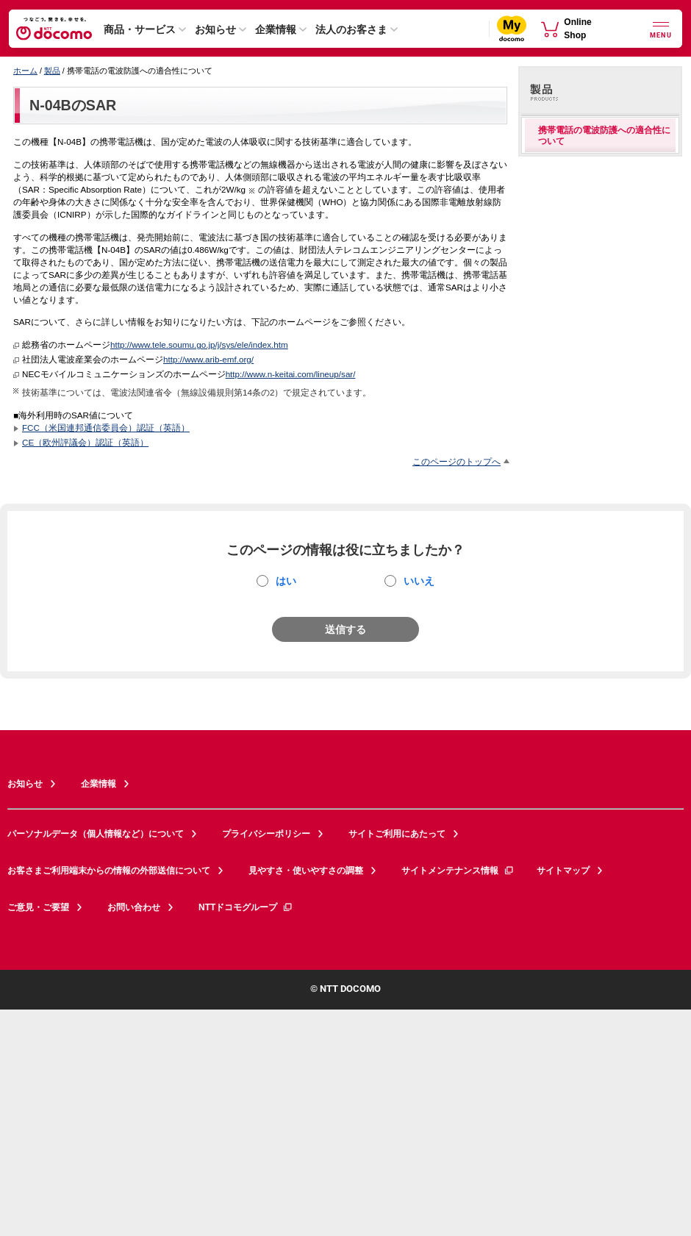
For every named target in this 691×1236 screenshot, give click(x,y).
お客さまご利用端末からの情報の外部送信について (108, 870)
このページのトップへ (456, 461)
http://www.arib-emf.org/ (208, 359)
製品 (52, 70)
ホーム (25, 70)
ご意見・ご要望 (38, 907)
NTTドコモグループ (245, 907)
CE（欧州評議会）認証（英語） (85, 442)
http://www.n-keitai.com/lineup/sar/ (291, 374)
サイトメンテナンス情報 (458, 870)
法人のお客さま (351, 29)
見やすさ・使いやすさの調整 (305, 870)
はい (286, 581)
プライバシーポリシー (266, 834)
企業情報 (275, 29)
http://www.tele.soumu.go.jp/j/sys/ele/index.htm (199, 344)
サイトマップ (563, 870)
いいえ (419, 581)
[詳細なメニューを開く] (661, 28)
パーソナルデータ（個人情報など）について (95, 834)
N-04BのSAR (72, 105)
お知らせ (215, 29)
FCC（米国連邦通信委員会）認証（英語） (106, 427)
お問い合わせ (133, 907)
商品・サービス (140, 29)
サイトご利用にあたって (396, 834)
